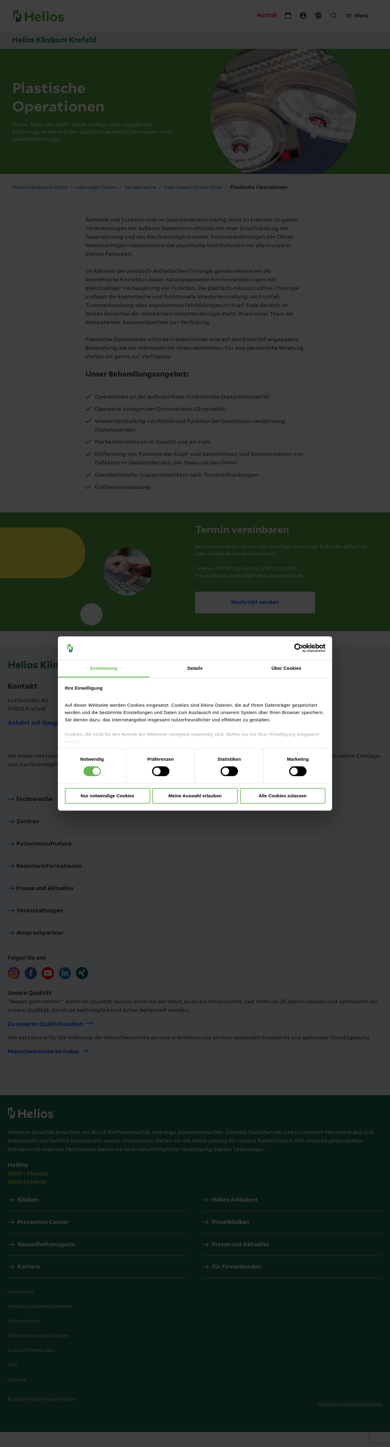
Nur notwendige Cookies (107, 795)
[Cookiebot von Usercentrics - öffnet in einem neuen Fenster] (298, 648)
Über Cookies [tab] (286, 668)
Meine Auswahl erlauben (195, 795)
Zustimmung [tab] (104, 668)
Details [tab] (195, 668)
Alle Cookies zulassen (283, 795)
